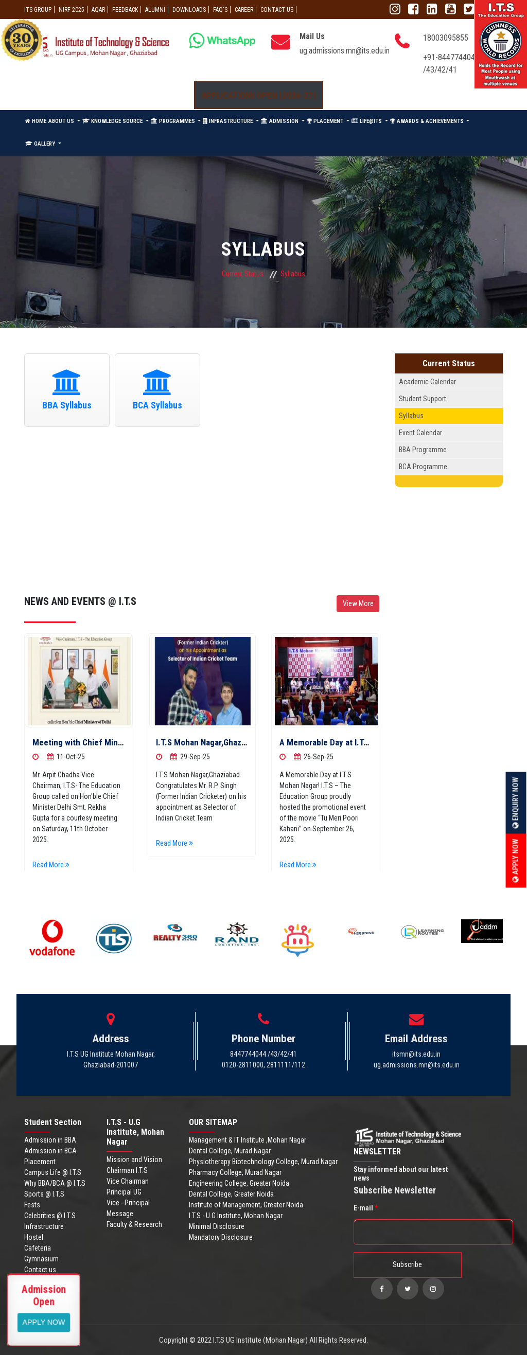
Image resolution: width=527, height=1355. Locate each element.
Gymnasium (41, 1259)
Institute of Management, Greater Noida (246, 1205)
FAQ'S (220, 9)
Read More (54, 865)
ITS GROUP (37, 9)
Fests (32, 1205)
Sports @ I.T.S (44, 1194)
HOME (35, 121)
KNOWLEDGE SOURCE (113, 121)
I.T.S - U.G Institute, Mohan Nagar (236, 1215)
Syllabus (411, 416)
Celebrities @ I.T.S (50, 1215)
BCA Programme (423, 466)
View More (358, 603)
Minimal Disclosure (216, 1226)
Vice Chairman (128, 1181)
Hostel (33, 1237)
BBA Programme (423, 449)
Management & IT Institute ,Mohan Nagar (247, 1140)
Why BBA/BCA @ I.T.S (54, 1183)
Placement (40, 1161)
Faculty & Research (134, 1224)
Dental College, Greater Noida (231, 1194)
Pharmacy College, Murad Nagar (235, 1172)
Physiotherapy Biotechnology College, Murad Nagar (263, 1161)
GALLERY (41, 143)
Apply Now (516, 861)
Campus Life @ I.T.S (52, 1172)
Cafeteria (37, 1248)
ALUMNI (155, 9)
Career (244, 9)
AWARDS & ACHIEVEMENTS (427, 121)
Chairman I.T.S (127, 1170)
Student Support (422, 399)
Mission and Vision (134, 1159)
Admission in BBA (50, 1140)
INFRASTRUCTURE (228, 121)
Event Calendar (420, 433)
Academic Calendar (427, 382)
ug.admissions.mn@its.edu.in (345, 51)
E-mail (366, 1208)
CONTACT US (276, 9)
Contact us (40, 1269)
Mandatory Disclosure (221, 1237)
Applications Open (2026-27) (258, 95)
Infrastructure (44, 1226)
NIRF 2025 (71, 9)
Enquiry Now (516, 803)
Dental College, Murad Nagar (230, 1151)
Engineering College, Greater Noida (239, 1183)
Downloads (189, 9)
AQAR (98, 9)
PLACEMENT (326, 121)
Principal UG (124, 1192)
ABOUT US (62, 121)
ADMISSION (280, 121)
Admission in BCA (50, 1151)
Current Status (243, 274)
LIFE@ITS (367, 121)
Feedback (125, 9)
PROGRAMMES (174, 121)
